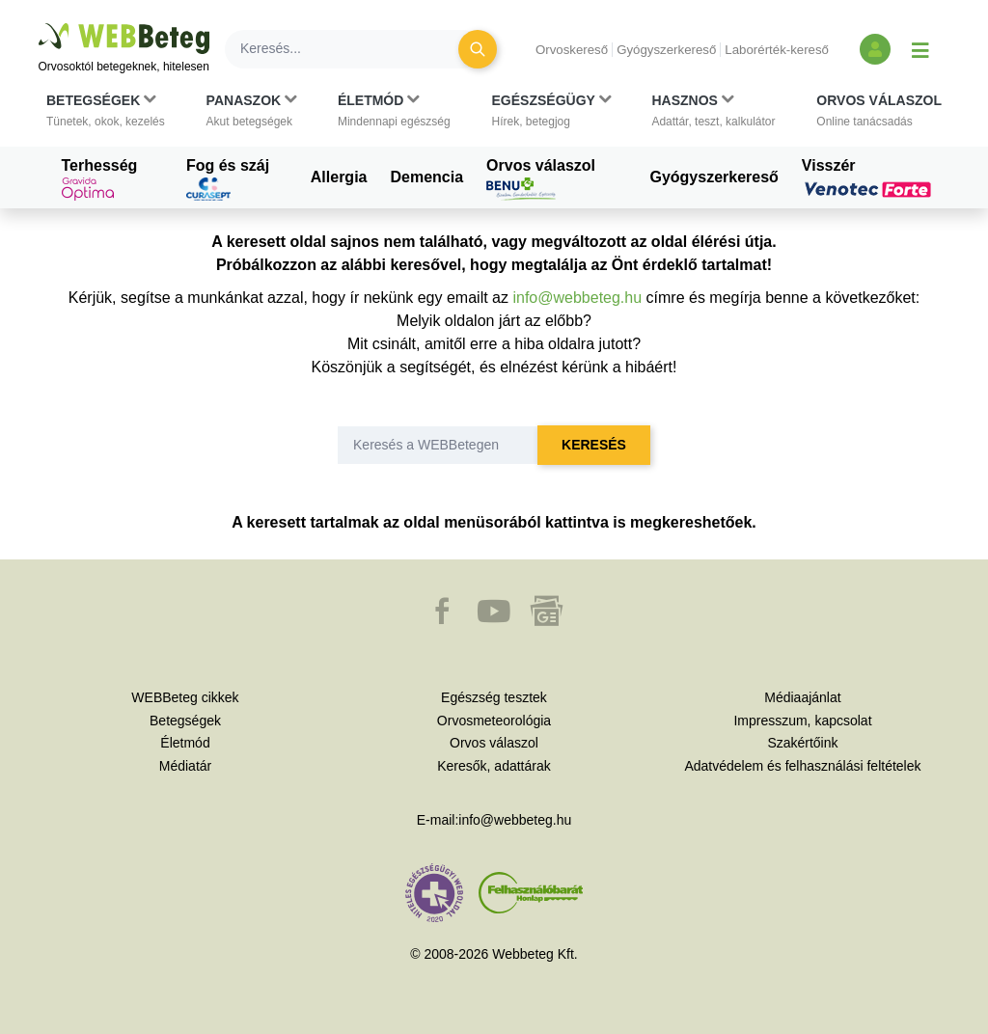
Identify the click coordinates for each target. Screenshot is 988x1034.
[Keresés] (353, 49)
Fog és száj (227, 179)
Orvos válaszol (540, 179)
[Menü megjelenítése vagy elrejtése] (920, 49)
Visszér (869, 177)
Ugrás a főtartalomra (39, 23)
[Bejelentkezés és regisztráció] (875, 49)
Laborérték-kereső (777, 49)
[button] (106, 111)
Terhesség (100, 179)
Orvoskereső (571, 49)
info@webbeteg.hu (577, 297)
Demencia (426, 177)
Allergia (339, 177)
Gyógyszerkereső (666, 49)
